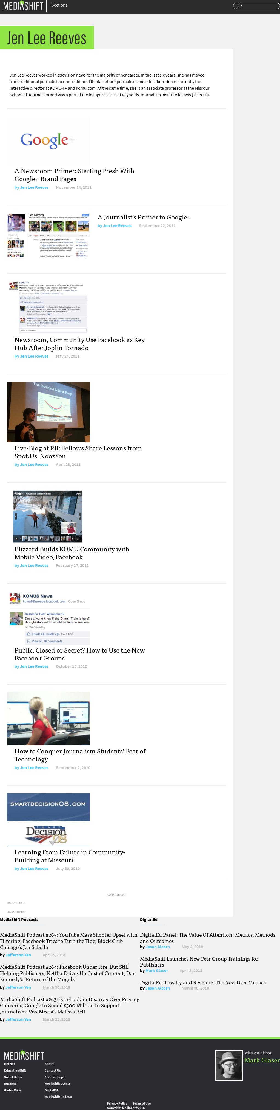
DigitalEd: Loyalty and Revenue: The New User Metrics (203, 982)
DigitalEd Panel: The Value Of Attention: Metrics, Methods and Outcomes (207, 937)
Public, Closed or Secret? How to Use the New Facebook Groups (80, 653)
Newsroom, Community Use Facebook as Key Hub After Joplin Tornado (80, 343)
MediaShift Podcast (58, 1097)
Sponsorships (54, 1077)
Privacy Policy (117, 1103)
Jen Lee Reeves (34, 187)
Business (10, 1083)
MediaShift (24, 1055)
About (49, 1064)
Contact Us (53, 1070)
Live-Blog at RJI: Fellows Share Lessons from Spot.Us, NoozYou (78, 451)
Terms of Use (142, 1103)
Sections (59, 5)
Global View (12, 1090)
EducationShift (15, 1070)
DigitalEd (51, 1090)
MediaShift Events (57, 1083)
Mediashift (23, 5)
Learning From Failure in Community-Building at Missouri (70, 855)
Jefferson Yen (18, 955)
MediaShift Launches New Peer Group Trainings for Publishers (199, 961)
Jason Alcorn (157, 947)
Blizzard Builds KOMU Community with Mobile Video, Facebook (72, 552)
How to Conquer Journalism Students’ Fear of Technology (80, 754)
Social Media (13, 1077)
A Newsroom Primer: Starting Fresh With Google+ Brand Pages (74, 174)
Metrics (9, 1064)
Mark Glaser (156, 970)
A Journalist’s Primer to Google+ (144, 216)
